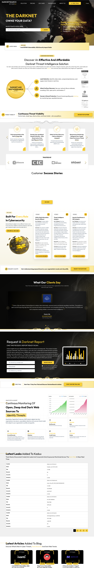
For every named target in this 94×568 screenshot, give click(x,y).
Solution (24, 3)
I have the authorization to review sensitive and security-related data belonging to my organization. (49, 367)
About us (62, 3)
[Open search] (87, 3)
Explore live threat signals (60, 256)
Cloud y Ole (47, 314)
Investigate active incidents (78, 256)
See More (47, 202)
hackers (49, 68)
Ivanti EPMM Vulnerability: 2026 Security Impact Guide (36, 47)
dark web (72, 457)
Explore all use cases (13, 230)
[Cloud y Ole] (47, 298)
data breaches (37, 546)
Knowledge (52, 3)
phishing (75, 96)
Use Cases (41, 3)
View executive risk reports (41, 256)
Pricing (32, 3)
